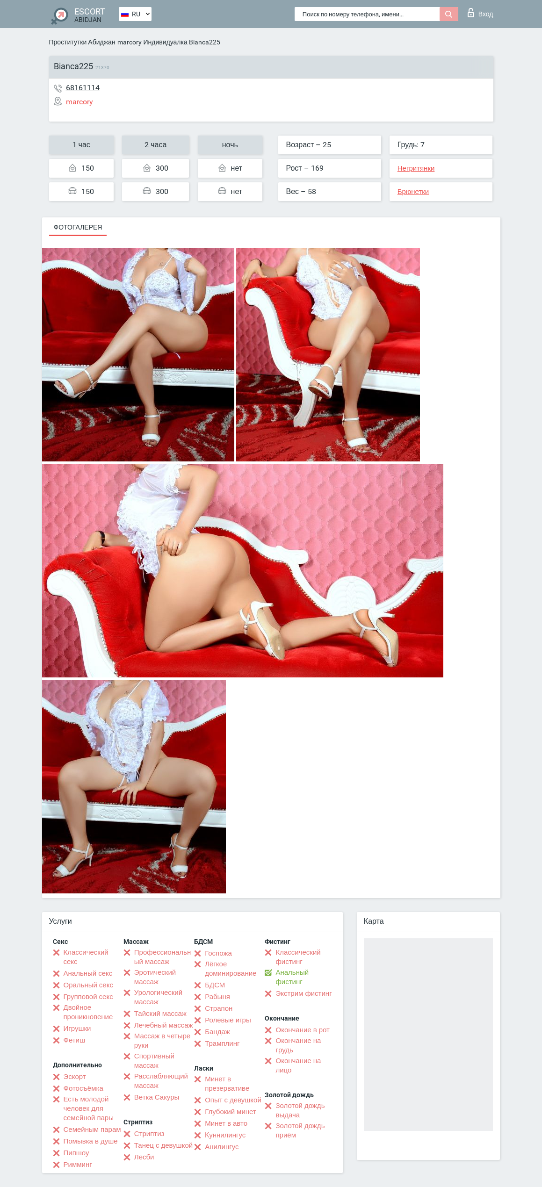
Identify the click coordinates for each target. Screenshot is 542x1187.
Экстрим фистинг (303, 993)
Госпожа (218, 953)
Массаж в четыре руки (162, 1041)
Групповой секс (88, 997)
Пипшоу (76, 1153)
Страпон (218, 1008)
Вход (480, 12)
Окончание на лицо (298, 1065)
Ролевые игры (228, 1020)
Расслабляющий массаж (161, 1081)
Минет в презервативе (227, 1084)
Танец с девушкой (163, 1145)
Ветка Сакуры (156, 1097)
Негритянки (416, 168)
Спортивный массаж (154, 1061)
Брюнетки (413, 191)
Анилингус (221, 1147)
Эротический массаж (155, 977)
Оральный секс (88, 985)
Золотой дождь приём (300, 1130)
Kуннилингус (225, 1135)
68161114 (83, 87)
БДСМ (215, 985)
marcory (129, 42)
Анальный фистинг (292, 977)
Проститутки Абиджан (82, 42)
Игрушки (77, 1028)
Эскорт (75, 1076)
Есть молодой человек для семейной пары (89, 1108)
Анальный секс (88, 973)
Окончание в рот (302, 1030)
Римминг (78, 1164)
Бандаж (217, 1032)
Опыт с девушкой (233, 1100)
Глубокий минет (230, 1112)
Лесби (144, 1157)
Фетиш (75, 1040)
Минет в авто (226, 1123)
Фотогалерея (78, 227)
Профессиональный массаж (162, 957)
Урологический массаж (158, 997)
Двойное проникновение (88, 1012)
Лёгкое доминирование (230, 969)
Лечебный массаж (163, 1025)
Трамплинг (222, 1043)
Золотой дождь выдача (300, 1110)
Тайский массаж (160, 1013)
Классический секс (86, 957)
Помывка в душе (91, 1141)
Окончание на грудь (298, 1045)
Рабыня (217, 997)
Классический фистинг (297, 957)
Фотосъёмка (83, 1088)
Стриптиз (149, 1133)
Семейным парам (92, 1129)
